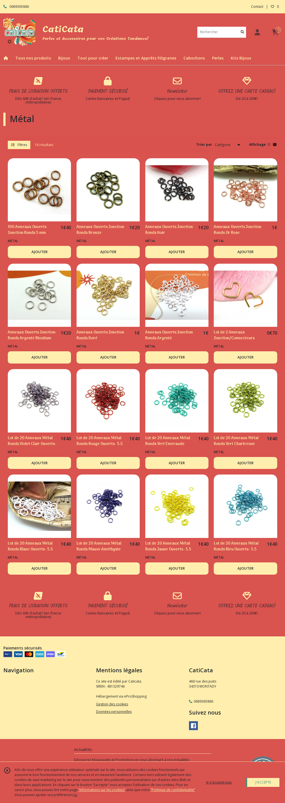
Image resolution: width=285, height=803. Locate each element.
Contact (257, 6)
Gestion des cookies (112, 704)
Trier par (204, 144)
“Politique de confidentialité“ (173, 789)
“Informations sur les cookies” (101, 789)
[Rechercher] (242, 32)
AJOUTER (39, 251)
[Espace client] (257, 32)
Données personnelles (114, 711)
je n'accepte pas (219, 782)
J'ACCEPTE (263, 782)
